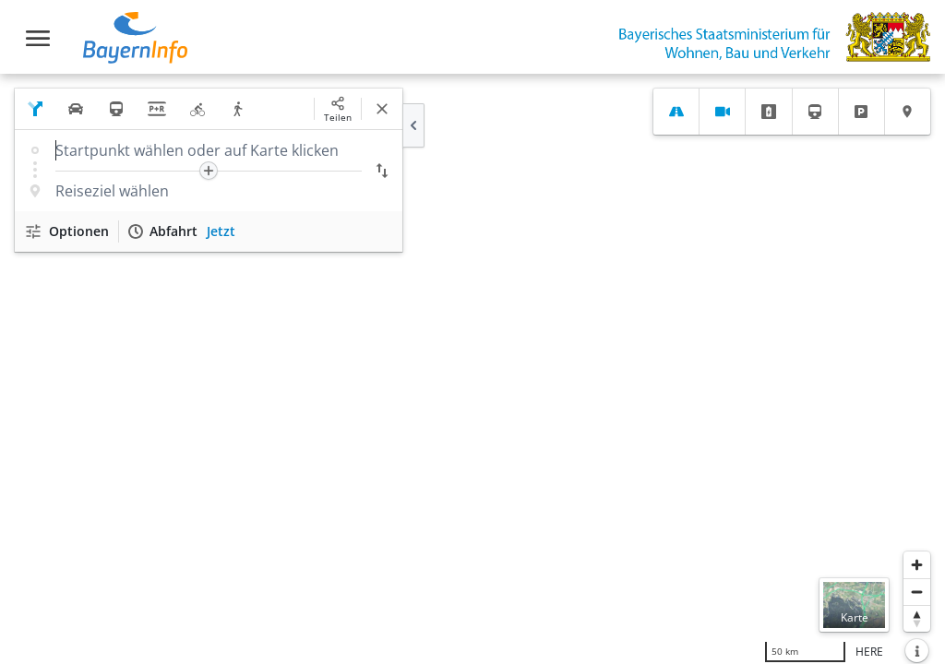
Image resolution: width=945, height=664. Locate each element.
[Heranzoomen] (916, 564)
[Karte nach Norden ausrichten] (916, 618)
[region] (472, 369)
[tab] (676, 112)
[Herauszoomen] (916, 591)
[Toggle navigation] (38, 38)
